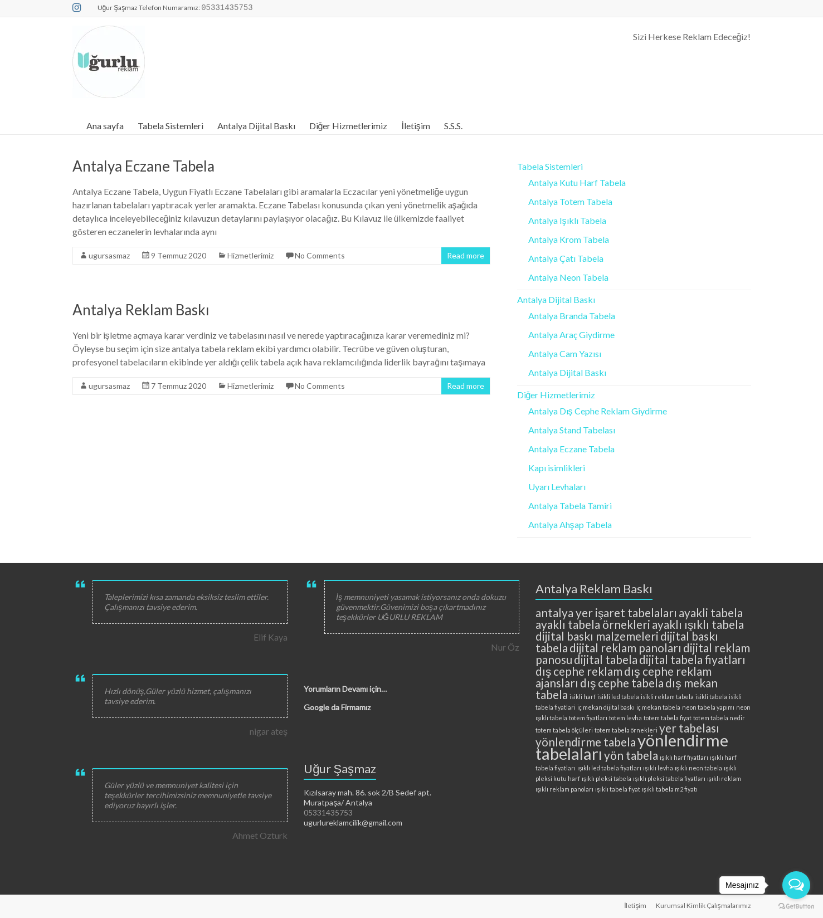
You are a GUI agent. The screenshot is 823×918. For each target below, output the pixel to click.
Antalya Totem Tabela (570, 201)
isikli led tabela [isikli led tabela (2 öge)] (618, 696)
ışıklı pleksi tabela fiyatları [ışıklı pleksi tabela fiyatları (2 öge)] (669, 778)
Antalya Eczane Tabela (143, 166)
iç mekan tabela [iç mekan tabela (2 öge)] (658, 707)
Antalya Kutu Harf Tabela (577, 182)
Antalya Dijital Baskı (256, 125)
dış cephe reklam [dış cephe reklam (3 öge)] (578, 671)
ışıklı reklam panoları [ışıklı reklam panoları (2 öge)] (564, 789)
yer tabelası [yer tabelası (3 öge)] (689, 728)
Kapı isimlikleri (556, 467)
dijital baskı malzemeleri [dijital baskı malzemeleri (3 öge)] (597, 636)
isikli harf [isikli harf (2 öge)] (582, 696)
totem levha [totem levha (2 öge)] (625, 717)
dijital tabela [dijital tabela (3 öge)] (605, 659)
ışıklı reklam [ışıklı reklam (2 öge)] (724, 778)
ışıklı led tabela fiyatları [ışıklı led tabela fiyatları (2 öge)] (609, 767)
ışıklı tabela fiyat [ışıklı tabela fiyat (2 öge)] (617, 789)
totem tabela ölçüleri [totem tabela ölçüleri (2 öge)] (564, 730)
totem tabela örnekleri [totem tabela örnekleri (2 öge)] (626, 730)
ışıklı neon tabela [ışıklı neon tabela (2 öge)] (698, 767)
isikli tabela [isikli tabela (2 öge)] (711, 696)
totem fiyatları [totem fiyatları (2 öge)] (588, 717)
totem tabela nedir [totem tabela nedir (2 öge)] (719, 717)
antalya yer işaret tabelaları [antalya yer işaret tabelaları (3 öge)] (606, 612)
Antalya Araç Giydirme (571, 334)
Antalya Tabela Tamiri (570, 505)
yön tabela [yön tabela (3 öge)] (631, 755)
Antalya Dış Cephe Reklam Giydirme (597, 411)
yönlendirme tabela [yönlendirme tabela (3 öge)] (585, 742)
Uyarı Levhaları (557, 486)
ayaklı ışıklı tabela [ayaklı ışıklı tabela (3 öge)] (698, 624)
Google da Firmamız (337, 707)
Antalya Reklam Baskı (141, 310)
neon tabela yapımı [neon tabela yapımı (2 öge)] (708, 707)
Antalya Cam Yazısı (564, 353)
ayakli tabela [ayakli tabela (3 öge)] (711, 612)
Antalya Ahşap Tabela (570, 524)
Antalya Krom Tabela (568, 239)
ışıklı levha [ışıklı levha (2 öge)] (658, 767)
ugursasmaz (109, 255)
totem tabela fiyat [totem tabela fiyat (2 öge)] (667, 717)
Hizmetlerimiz (250, 255)
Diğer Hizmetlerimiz (348, 125)
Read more (465, 255)
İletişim (415, 125)
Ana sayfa (105, 125)
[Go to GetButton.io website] (796, 906)
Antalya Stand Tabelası (571, 429)
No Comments (320, 255)
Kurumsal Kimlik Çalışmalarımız (703, 905)
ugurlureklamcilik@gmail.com (353, 822)
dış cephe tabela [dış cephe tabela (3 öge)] (622, 683)
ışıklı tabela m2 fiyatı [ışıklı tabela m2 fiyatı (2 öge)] (670, 789)
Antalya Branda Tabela (571, 315)
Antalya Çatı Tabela (565, 258)
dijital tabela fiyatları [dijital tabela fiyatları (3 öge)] (692, 659)
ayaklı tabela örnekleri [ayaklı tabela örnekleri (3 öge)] (592, 624)
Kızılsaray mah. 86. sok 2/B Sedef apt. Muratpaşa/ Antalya (367, 797)
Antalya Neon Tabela (568, 277)
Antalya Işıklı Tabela (567, 220)
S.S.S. (453, 125)
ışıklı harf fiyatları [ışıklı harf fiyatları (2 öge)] (684, 757)
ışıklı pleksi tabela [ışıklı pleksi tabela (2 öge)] (606, 778)
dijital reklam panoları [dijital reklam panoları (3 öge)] (625, 648)
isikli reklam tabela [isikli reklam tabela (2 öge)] (667, 696)
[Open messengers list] (796, 885)
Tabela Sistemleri (170, 125)
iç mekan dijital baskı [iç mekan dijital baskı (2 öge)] (606, 707)
